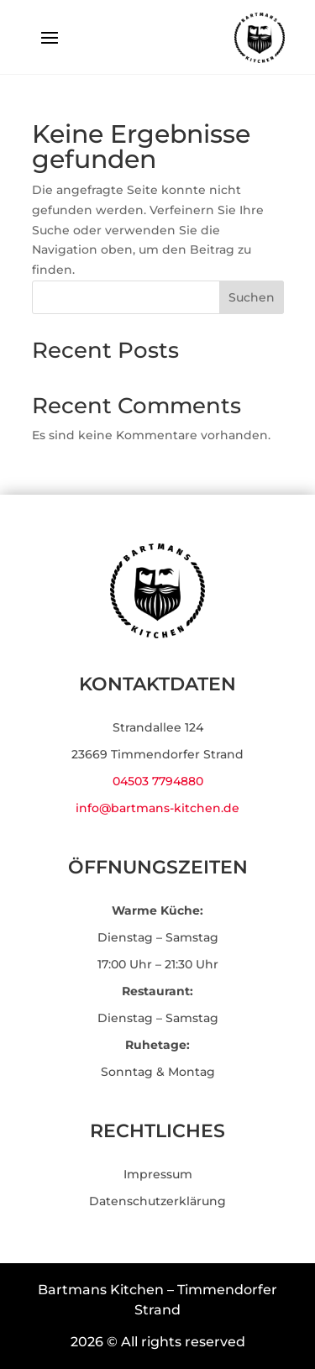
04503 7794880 (158, 781)
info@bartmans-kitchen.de (157, 808)
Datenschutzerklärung (157, 1201)
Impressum (157, 1174)
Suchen (251, 297)
